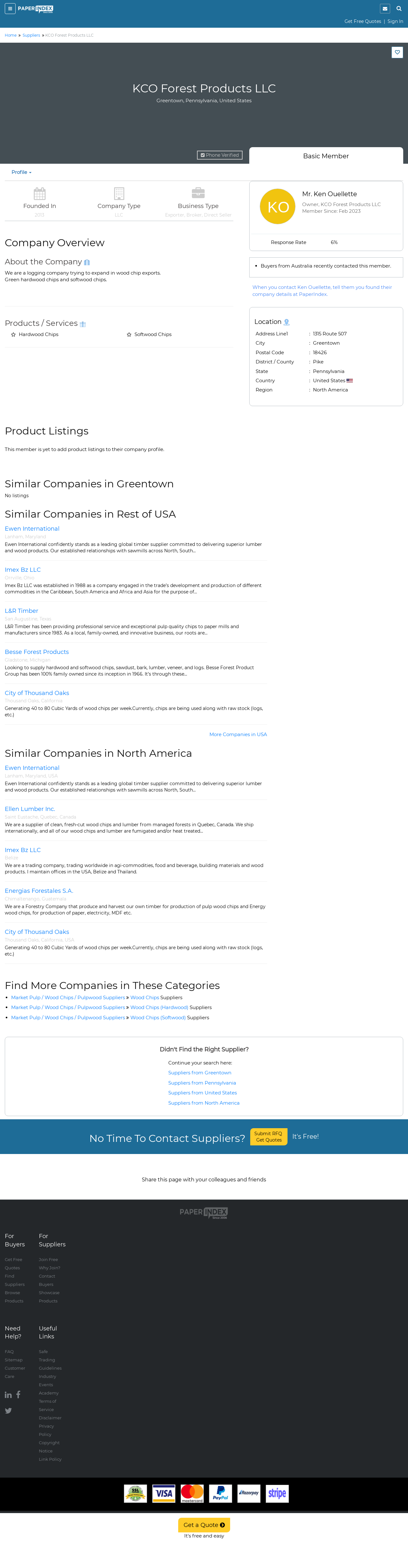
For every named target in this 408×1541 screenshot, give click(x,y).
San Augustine (21, 619)
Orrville (13, 578)
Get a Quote (204, 1525)
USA (53, 776)
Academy (49, 1386)
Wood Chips (156, 997)
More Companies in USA (238, 734)
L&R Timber (21, 610)
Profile (21, 172)
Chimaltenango (22, 899)
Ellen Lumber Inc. (30, 809)
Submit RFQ (268, 1137)
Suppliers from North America (204, 1103)
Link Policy (50, 1452)
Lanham (14, 537)
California (51, 701)
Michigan (40, 660)
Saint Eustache (21, 817)
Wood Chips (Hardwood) (171, 1007)
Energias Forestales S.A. (39, 890)
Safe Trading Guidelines (50, 1353)
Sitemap (14, 1353)
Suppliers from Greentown (199, 1073)
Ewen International (32, 528)
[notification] (385, 8)
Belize (11, 858)
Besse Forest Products (37, 652)
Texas (45, 619)
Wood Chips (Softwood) (169, 1017)
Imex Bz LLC (23, 569)
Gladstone (16, 660)
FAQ (9, 1344)
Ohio (29, 578)
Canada (68, 817)
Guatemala (54, 899)
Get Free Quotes (363, 21)
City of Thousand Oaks (37, 693)
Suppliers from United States (202, 1093)
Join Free (48, 1252)
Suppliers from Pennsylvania (202, 1083)
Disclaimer (50, 1411)
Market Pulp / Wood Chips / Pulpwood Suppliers (68, 997)
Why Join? (49, 1261)
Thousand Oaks (22, 701)
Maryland (35, 537)
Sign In (395, 21)
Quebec (48, 817)
